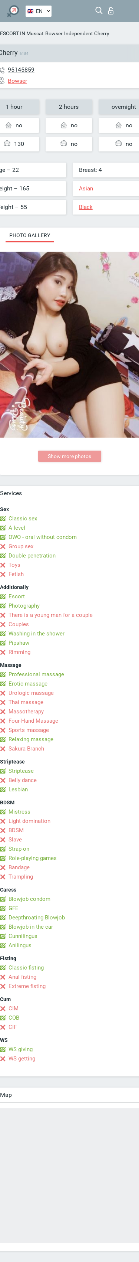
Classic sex (23, 518)
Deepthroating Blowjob (37, 917)
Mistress (19, 811)
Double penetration (32, 555)
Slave (15, 839)
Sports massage (29, 730)
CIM (14, 1008)
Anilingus (20, 945)
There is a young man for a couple (51, 615)
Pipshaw (19, 643)
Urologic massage (31, 693)
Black (86, 207)
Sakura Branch (26, 748)
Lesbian (18, 789)
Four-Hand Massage (33, 720)
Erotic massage (28, 683)
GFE (14, 908)
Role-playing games (33, 858)
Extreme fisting (27, 986)
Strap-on (19, 849)
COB (14, 1017)
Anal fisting (22, 977)
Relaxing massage (31, 739)
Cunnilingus (23, 936)
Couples (19, 624)
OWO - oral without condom (43, 537)
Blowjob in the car (31, 926)
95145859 (21, 69)
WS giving (21, 1049)
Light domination (29, 821)
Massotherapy (26, 711)
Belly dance (23, 780)
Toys (14, 565)
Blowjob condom (29, 899)
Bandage (19, 867)
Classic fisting (26, 967)
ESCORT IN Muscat (22, 33)
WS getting (22, 1058)
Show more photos (69, 456)
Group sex (21, 546)
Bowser (54, 33)
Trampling (21, 876)
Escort (17, 596)
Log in (110, 11)
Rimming (19, 652)
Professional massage (36, 674)
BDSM (16, 830)
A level (17, 527)
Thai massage (26, 702)
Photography (24, 605)
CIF (13, 1027)
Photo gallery (29, 235)
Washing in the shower (36, 633)
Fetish (16, 574)
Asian (86, 188)
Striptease (21, 771)
